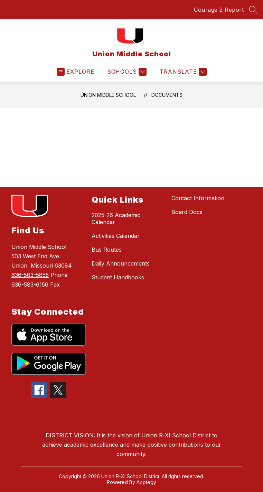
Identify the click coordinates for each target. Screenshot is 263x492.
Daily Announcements (121, 263)
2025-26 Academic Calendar (116, 218)
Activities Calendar (116, 235)
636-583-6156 (29, 284)
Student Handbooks (118, 277)
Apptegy (146, 482)
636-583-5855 (30, 274)
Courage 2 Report (219, 9)
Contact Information (197, 198)
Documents (166, 95)
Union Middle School (108, 95)
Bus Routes (107, 249)
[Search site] (253, 10)
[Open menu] (75, 71)
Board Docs (187, 211)
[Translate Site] (182, 71)
